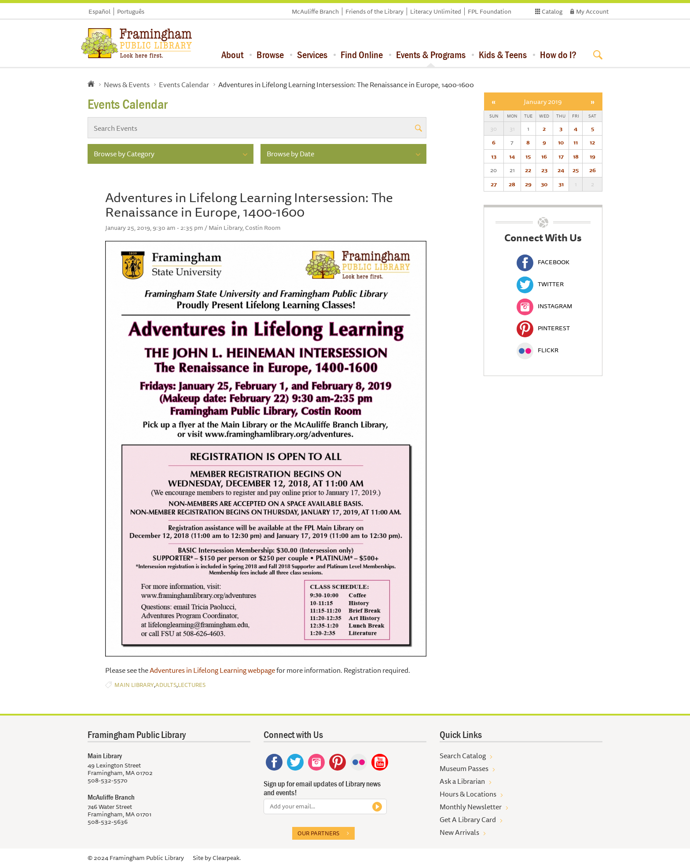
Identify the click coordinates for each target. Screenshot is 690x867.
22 (528, 170)
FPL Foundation (489, 11)
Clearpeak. (227, 858)
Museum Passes (464, 768)
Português (130, 11)
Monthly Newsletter (471, 807)
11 (575, 142)
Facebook (543, 262)
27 (494, 184)
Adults (165, 685)
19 (592, 156)
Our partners (318, 833)
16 (544, 156)
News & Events (127, 84)
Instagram (544, 306)
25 (576, 170)
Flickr (537, 350)
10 (561, 142)
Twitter (540, 284)
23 (544, 170)
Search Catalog (463, 756)
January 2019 (543, 101)
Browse (270, 54)
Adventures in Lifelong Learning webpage (213, 670)
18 (576, 156)
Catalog (552, 11)
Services (312, 54)
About (232, 54)
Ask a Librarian (462, 781)
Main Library (134, 685)
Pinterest (543, 328)
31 (561, 184)
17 (561, 156)
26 (592, 170)
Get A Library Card (468, 819)
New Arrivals (459, 832)
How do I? (558, 54)
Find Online (362, 54)
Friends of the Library (374, 11)
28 (512, 184)
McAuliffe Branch (315, 11)
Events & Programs (431, 54)
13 (493, 156)
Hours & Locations (468, 794)
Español (99, 11)
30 (544, 184)
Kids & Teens (503, 54)
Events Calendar (184, 84)
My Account (592, 11)
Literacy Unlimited (435, 11)
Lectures (192, 685)
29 (528, 184)
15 (528, 156)
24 (561, 170)
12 (592, 142)
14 (512, 156)
